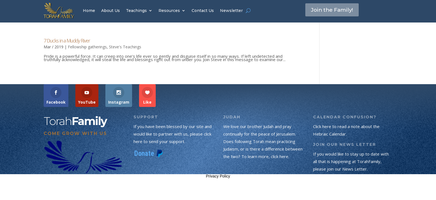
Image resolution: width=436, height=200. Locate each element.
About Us (110, 10)
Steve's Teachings (125, 46)
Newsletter (231, 10)
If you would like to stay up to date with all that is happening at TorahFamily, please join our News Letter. (351, 161)
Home (89, 10)
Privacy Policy (218, 176)
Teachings (136, 10)
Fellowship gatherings (87, 46)
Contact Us (203, 10)
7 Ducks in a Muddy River (67, 40)
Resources (169, 10)
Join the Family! (333, 10)
